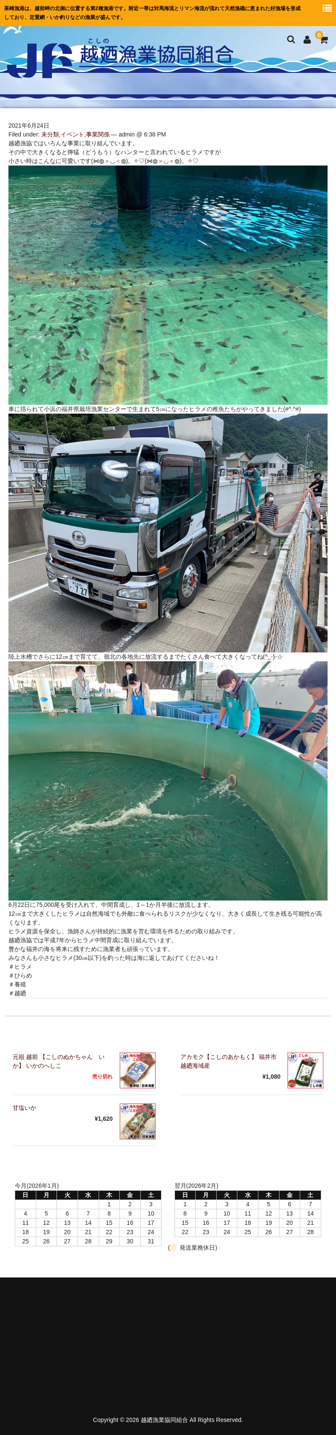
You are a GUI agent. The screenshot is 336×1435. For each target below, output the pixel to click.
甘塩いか (24, 1107)
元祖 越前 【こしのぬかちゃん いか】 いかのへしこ (59, 1061)
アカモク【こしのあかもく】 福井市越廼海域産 (228, 1061)
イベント (72, 134)
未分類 (50, 134)
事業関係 (98, 134)
